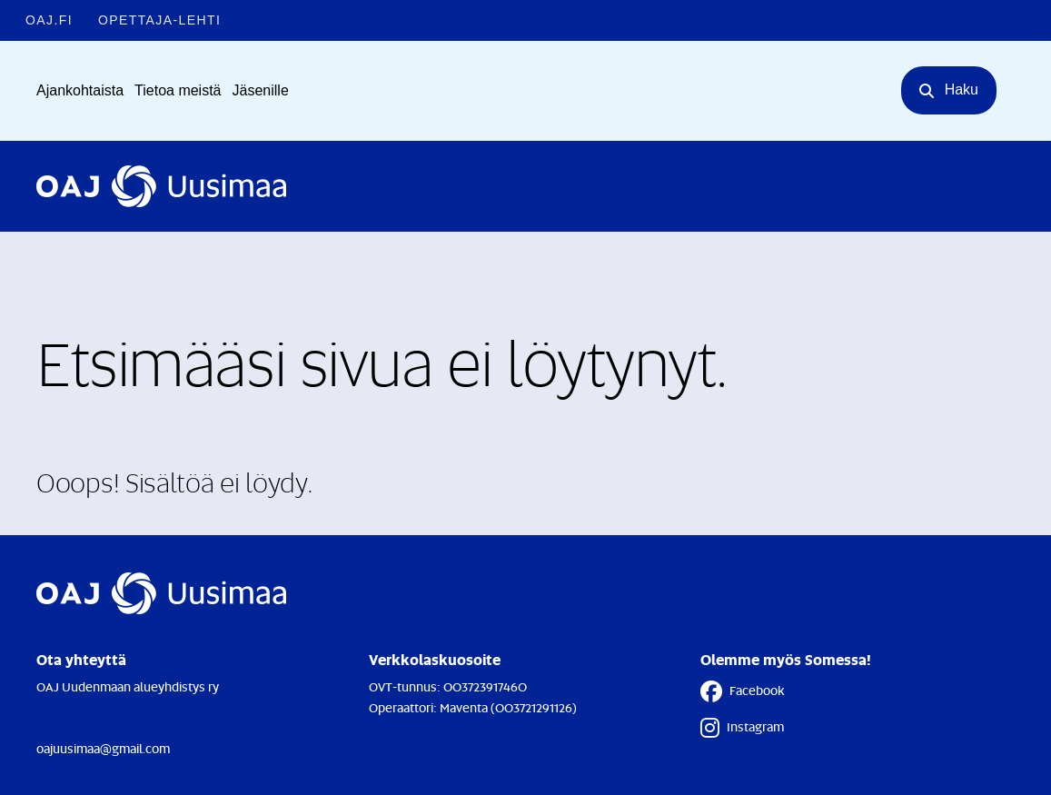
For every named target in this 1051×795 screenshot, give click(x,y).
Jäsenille (261, 90)
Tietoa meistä (177, 90)
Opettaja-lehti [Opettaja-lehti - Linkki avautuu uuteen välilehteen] (159, 20)
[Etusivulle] (161, 186)
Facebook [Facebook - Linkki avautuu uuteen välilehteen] (742, 691)
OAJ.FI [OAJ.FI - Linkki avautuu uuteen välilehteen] (49, 20)
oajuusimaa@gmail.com (103, 748)
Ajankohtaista (80, 90)
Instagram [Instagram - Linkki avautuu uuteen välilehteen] (742, 728)
